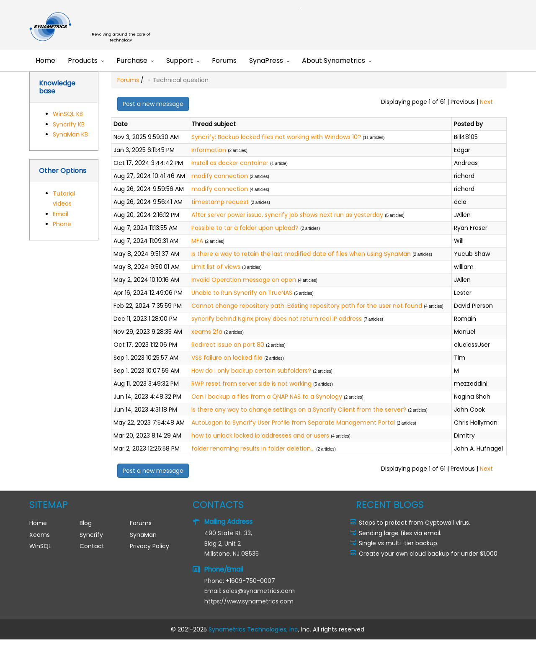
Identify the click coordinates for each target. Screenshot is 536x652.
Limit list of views (215, 267)
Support (179, 60)
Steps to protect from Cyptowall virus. (414, 522)
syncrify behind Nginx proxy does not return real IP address (276, 318)
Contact (92, 546)
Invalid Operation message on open (243, 280)
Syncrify (91, 535)
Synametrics (125, 27)
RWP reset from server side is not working (251, 383)
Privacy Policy (149, 546)
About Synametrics (333, 60)
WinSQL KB (68, 114)
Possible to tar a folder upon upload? (245, 228)
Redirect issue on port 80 (227, 344)
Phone (62, 224)
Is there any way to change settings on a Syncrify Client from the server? (298, 409)
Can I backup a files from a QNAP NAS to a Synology (266, 396)
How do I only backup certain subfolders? (251, 370)
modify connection (219, 176)
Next (486, 102)
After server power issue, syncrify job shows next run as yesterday (287, 215)
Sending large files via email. (400, 533)
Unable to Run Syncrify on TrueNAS (241, 293)
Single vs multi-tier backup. (398, 543)
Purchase (131, 60)
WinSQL (40, 546)
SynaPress (266, 60)
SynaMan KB (70, 134)
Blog (86, 523)
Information (208, 150)
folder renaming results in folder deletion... (252, 448)
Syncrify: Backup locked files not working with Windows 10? (276, 137)
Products (83, 60)
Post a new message (153, 104)
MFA (197, 241)
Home (45, 60)
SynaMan (143, 535)
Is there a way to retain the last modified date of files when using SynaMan (301, 254)
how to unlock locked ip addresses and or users (260, 435)
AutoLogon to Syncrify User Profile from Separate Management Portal (293, 422)
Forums (224, 60)
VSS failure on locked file (227, 357)
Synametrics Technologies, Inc (253, 629)
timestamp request (220, 202)
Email (60, 214)
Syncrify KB (69, 124)
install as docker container (229, 163)
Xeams (39, 535)
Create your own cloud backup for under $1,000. (429, 553)
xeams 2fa (206, 331)
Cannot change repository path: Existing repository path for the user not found (306, 306)
